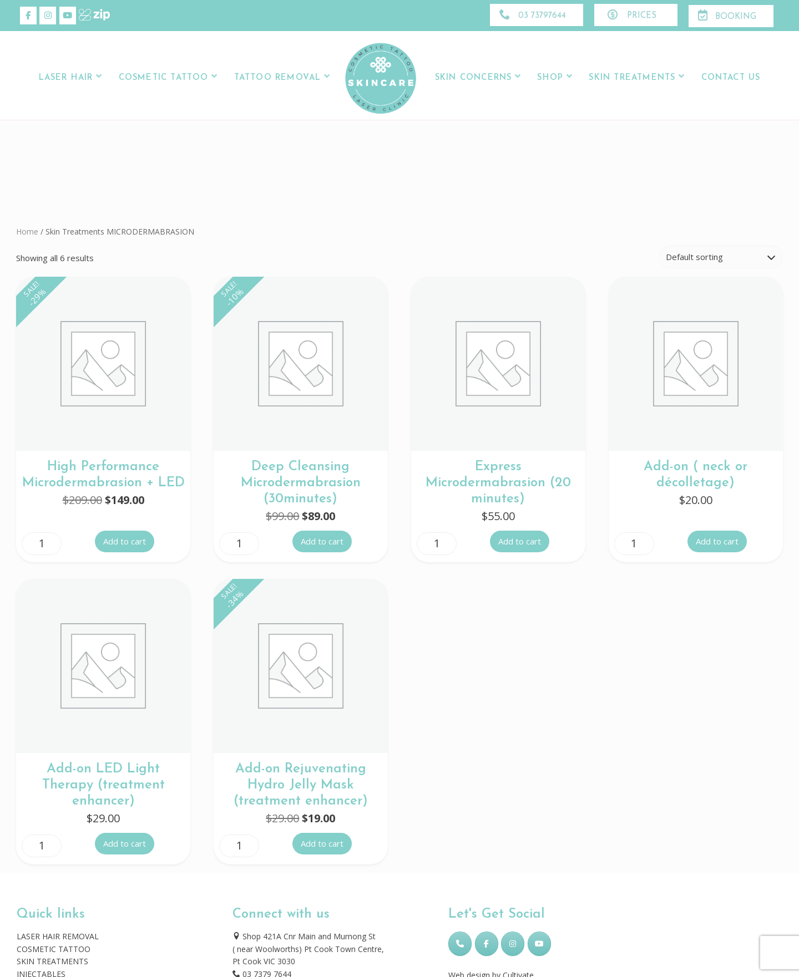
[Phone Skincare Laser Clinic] (460, 944)
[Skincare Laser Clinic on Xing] (87, 15)
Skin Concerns (473, 78)
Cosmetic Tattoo (164, 78)
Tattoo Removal (277, 78)
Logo (381, 78)
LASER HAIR (66, 78)
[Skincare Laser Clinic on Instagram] (47, 15)
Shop (550, 78)
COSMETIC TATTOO (53, 949)
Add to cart (124, 541)
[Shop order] (721, 257)
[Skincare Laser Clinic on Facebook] (28, 15)
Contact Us (731, 78)
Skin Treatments (632, 78)
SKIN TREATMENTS (52, 961)
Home (27, 231)
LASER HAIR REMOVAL (58, 936)
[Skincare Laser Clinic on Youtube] (67, 15)
